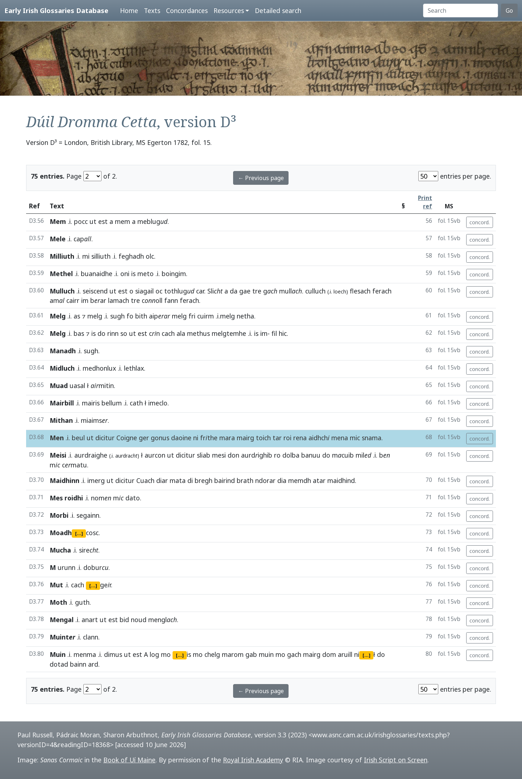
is (133, 273)
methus (198, 333)
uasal (77, 385)
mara (227, 437)
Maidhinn (64, 480)
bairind (224, 480)
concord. (479, 222)
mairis (91, 403)
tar (277, 437)
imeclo (157, 403)
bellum (112, 403)
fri (191, 316)
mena (339, 437)
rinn (113, 333)
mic (355, 437)
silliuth (101, 256)
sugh (117, 316)
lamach (118, 300)
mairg (245, 437)
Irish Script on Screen (395, 759)
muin (266, 654)
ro (277, 455)
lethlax (134, 368)
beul (78, 437)
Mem (58, 221)
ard (93, 664)
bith (141, 316)
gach (294, 654)
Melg (58, 316)
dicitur (105, 437)
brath (245, 480)
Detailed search (278, 10)
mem (122, 221)
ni (195, 437)
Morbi (59, 515)
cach (168, 333)
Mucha (60, 550)
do (101, 333)
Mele (58, 238)
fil (274, 333)
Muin (58, 654)
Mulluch (62, 291)
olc (150, 256)
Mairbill (62, 403)
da (233, 291)
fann (171, 300)
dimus (113, 654)
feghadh (131, 256)
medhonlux (99, 368)
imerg (96, 480)
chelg (212, 654)
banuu (310, 455)
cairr (72, 300)
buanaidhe (96, 273)
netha (245, 316)
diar (162, 480)
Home (129, 10)
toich (263, 437)
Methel (61, 273)
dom (329, 654)
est (103, 221)
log (154, 654)
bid (124, 619)
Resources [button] (229, 10)
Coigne (126, 437)
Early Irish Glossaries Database (56, 10)
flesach (360, 291)
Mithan (61, 420)
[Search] (460, 10)
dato (132, 497)
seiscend (95, 291)
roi (287, 437)
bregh (203, 480)
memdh (299, 480)
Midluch (62, 368)
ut (93, 221)
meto (145, 273)
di (190, 480)
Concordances (187, 10)
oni (124, 273)
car (200, 291)
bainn (78, 664)
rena (300, 437)
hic (283, 333)
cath (136, 403)
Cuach (145, 480)
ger (144, 437)
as (77, 316)
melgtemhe (229, 333)
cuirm (205, 316)
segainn (87, 515)
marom (233, 654)
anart (90, 619)
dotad (59, 664)
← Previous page (261, 178)
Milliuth (62, 256)
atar (319, 480)
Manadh (63, 350)
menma (85, 654)
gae (244, 291)
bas (79, 333)
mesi (219, 455)
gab (251, 654)
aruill (345, 654)
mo (166, 654)
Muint (62, 637)
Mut (56, 584)
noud (138, 619)
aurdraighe (90, 455)
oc (159, 291)
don (233, 455)
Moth (58, 602)
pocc (81, 221)
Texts (152, 10)
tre (256, 291)
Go (509, 10)
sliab (203, 455)
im (84, 300)
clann (90, 637)
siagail (144, 291)
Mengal (62, 619)
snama (371, 437)
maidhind (341, 480)
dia (281, 480)
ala (181, 333)
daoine (181, 437)
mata (178, 480)
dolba (290, 455)
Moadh (61, 532)
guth (82, 602)
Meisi (58, 455)
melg (94, 316)
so (123, 333)
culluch (315, 291)
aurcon (155, 455)
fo (130, 316)
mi (86, 256)
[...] (79, 533)
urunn (66, 567)
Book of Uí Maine (129, 759)
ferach (382, 291)
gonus (160, 437)
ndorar (265, 480)
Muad (59, 385)
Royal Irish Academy (253, 759)
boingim (174, 273)
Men (57, 437)
